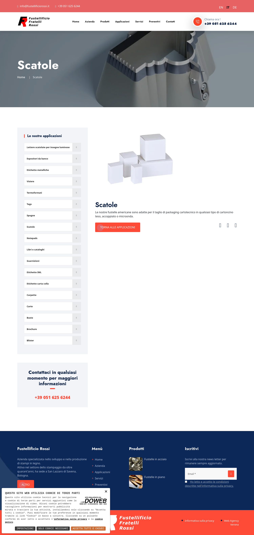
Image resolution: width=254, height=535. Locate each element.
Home (75, 21)
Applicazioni (122, 21)
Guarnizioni (33, 260)
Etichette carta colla (38, 283)
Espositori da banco (37, 158)
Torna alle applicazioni (117, 227)
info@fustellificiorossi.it (34, 6)
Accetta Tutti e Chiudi (88, 528)
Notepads (32, 238)
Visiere (30, 181)
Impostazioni (25, 528)
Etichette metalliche (38, 169)
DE (235, 7)
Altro (26, 485)
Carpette (31, 295)
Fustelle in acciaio (155, 459)
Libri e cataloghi (35, 249)
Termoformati (34, 192)
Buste (30, 317)
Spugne (31, 215)
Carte (30, 306)
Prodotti (104, 21)
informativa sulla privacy (70, 519)
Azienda (90, 21)
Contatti (170, 21)
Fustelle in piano (154, 477)
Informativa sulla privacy (199, 520)
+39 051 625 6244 (69, 6)
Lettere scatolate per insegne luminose (48, 147)
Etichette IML (34, 272)
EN (221, 7)
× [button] (106, 491)
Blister (30, 340)
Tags (29, 204)
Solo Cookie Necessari (53, 528)
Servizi (139, 21)
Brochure (32, 329)
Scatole (31, 226)
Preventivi (154, 21)
